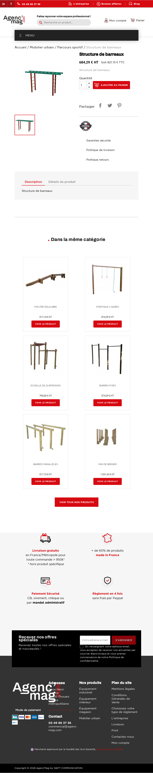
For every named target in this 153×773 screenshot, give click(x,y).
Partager (99, 106)
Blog (137, 3)
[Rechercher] (64, 22)
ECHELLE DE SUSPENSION (46, 385)
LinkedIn (3, 3)
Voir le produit (45, 324)
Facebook (11, 3)
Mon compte (120, 742)
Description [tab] (34, 182)
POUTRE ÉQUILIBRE (45, 307)
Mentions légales (123, 689)
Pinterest (118, 106)
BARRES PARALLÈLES (45, 464)
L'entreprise (81, 3)
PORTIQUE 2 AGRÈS (107, 307)
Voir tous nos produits (76, 502)
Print (115, 730)
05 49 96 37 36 (28, 3)
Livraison (118, 724)
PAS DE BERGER (107, 464)
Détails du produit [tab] (64, 182)
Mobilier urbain (89, 718)
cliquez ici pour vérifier (109, 749)
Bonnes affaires (111, 3)
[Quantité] (83, 85)
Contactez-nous (123, 736)
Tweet (109, 106)
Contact (78, 11)
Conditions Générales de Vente (121, 699)
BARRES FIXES (107, 385)
